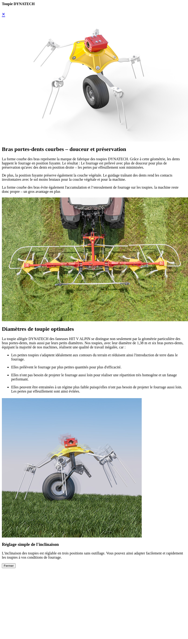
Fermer (9, 565)
